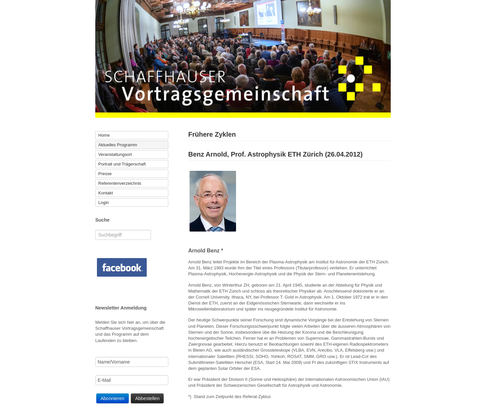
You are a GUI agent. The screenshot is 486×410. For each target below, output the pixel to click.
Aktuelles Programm (117, 144)
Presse (105, 173)
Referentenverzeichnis (119, 183)
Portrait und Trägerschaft (122, 164)
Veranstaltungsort (115, 154)
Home (104, 135)
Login (103, 202)
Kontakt (105, 192)
